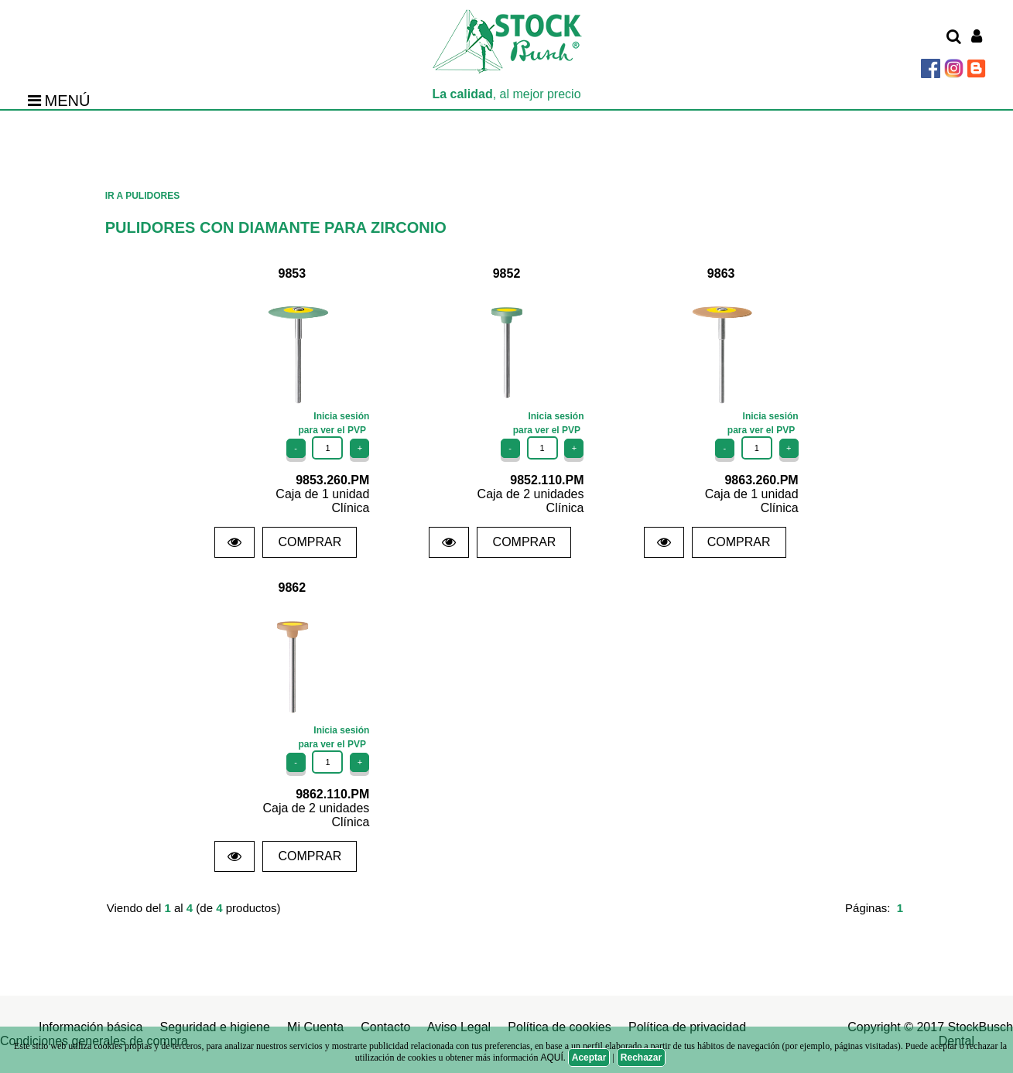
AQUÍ (551, 1057)
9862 (292, 587)
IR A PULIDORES (142, 195)
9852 (507, 273)
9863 (721, 273)
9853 (292, 273)
